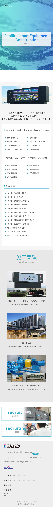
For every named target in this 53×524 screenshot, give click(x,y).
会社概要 (16, 474)
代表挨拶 (26, 474)
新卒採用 (16, 501)
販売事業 (37, 80)
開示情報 (16, 488)
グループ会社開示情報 (21, 496)
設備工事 (15, 80)
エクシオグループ (15, 7)
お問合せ (7, 510)
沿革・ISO (38, 474)
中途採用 (26, 501)
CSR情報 (26, 488)
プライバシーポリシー (13, 505)
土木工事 (26, 80)
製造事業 (47, 80)
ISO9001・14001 (19, 492)
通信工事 (5, 80)
